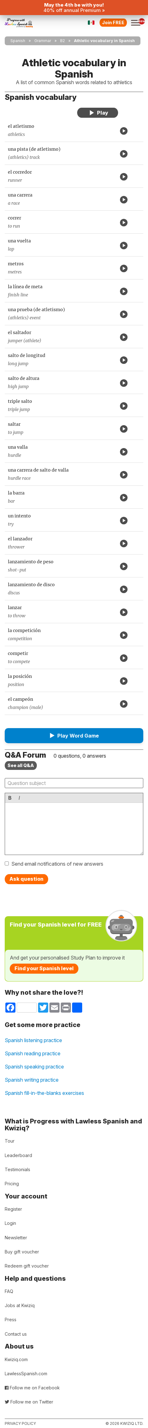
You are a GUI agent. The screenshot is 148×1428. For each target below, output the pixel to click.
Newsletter (16, 1237)
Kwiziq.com (16, 1359)
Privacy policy (20, 1423)
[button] (74, 735)
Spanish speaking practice (34, 1066)
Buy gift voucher (22, 1251)
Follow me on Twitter (29, 1401)
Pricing (12, 1183)
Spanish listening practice (33, 1040)
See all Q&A (21, 765)
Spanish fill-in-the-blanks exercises (44, 1093)
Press (10, 1319)
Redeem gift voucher (27, 1265)
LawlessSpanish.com (26, 1373)
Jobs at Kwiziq (20, 1305)
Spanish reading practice (32, 1053)
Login (10, 1223)
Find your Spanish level (44, 968)
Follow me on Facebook (32, 1387)
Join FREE (113, 22)
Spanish (17, 40)
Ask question (26, 879)
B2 (62, 40)
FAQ (9, 1291)
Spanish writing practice (32, 1080)
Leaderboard (18, 1155)
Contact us (16, 1334)
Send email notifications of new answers (57, 864)
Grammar (42, 40)
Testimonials (17, 1169)
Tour (9, 1141)
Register (13, 1209)
